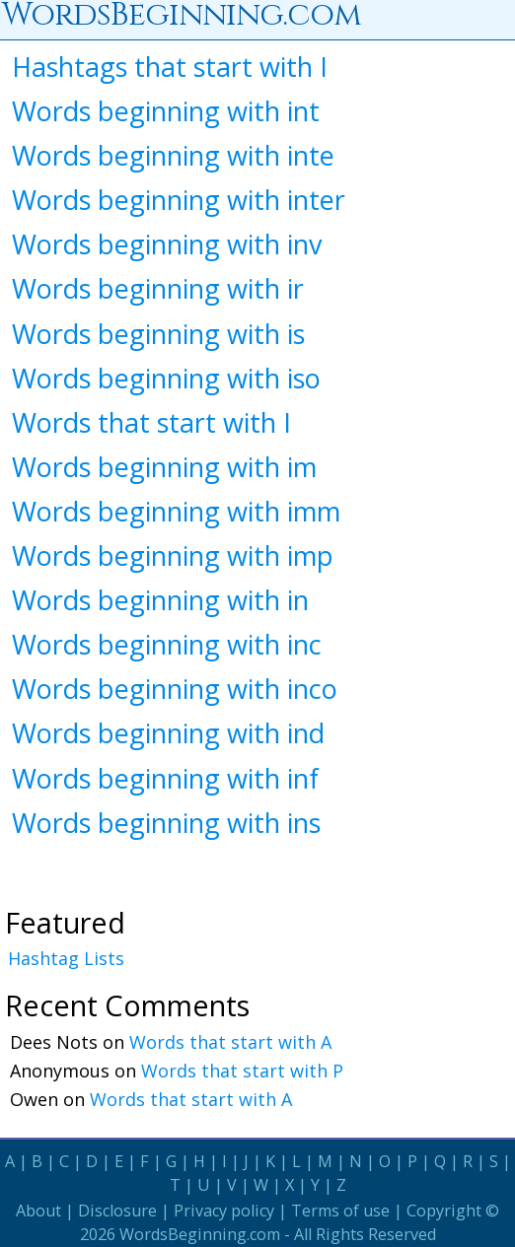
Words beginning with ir (158, 288)
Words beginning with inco (174, 688)
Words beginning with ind (168, 733)
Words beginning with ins (166, 822)
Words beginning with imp (172, 555)
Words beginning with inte (173, 155)
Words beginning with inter (178, 199)
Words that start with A (230, 1042)
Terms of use (340, 1210)
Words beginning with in (160, 600)
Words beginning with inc (167, 644)
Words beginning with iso (166, 378)
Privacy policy (224, 1210)
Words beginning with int (166, 111)
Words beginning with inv (167, 244)
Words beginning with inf (165, 778)
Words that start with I (151, 422)
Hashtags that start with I (170, 66)
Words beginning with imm (176, 511)
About (38, 1210)
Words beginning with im (164, 467)
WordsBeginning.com (199, 1234)
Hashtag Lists (66, 958)
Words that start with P (242, 1070)
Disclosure (117, 1210)
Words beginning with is (158, 333)
